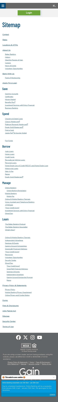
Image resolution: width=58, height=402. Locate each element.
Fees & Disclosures (11, 305)
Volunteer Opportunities (14, 68)
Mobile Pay (10, 196)
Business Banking (11, 108)
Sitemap (6, 316)
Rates (5, 39)
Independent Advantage (14, 240)
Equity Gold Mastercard (14, 127)
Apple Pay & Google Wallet (16, 133)
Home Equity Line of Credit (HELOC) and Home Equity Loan (26, 165)
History (7, 57)
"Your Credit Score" (12, 208)
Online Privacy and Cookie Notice (17, 295)
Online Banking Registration (16, 191)
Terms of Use (8, 326)
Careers (8, 63)
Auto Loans (9, 151)
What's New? (10, 230)
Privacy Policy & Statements (14, 285)
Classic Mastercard (12, 121)
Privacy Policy (10, 289)
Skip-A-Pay (9, 171)
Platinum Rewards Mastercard (16, 124)
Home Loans (9, 154)
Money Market (10, 99)
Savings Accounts (11, 94)
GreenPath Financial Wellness (17, 269)
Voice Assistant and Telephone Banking (19, 202)
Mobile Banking (11, 193)
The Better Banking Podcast (15, 224)
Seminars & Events (12, 243)
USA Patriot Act (9, 311)
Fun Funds (9, 141)
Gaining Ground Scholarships (16, 246)
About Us (6, 50)
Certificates (9, 96)
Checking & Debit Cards (14, 119)
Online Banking (10, 188)
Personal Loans (10, 163)
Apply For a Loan (10, 83)
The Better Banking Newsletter (16, 227)
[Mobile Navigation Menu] (3, 6)
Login (29, 12)
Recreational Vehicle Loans (15, 160)
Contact (6, 34)
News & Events (10, 66)
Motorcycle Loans (11, 168)
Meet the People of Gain (14, 60)
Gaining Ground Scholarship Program (20, 277)
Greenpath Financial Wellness (16, 249)
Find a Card (9, 130)
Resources (9, 254)
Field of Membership (12, 78)
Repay (7, 174)
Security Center (10, 260)
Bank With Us (8, 73)
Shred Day (9, 213)
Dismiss (52, 394)
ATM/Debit (9, 205)
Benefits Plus (10, 102)
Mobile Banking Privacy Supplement (18, 292)
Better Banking (10, 54)
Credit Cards (9, 157)
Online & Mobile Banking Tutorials (17, 199)
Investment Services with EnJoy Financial (19, 105)
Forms (5, 300)
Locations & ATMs (10, 45)
